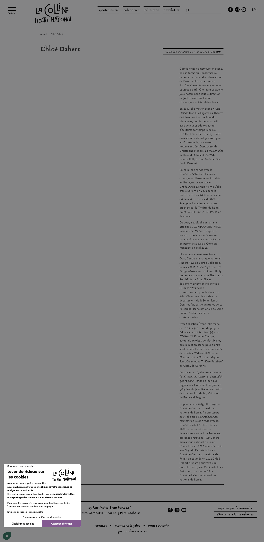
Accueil (43, 34)
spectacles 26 (108, 10)
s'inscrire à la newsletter (235, 514)
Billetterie (152, 10)
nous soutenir (158, 526)
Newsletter (171, 10)
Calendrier (131, 10)
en (254, 10)
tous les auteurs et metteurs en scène (193, 52)
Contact (101, 526)
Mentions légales (127, 526)
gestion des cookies (132, 531)
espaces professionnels (235, 508)
